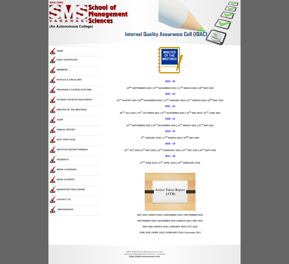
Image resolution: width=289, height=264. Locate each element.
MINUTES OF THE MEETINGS (72, 109)
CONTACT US (64, 199)
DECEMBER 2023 (173, 215)
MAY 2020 (148, 226)
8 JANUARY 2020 (151, 138)
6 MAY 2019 (148, 150)
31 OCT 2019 (132, 150)
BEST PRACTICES (66, 139)
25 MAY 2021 (206, 125)
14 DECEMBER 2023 (164, 88)
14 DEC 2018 (189, 150)
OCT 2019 (192, 226)
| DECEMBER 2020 (166, 221)
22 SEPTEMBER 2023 (139, 88)
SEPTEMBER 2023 (193, 215)
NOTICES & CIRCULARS (69, 79)
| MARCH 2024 (155, 215)
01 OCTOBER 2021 (148, 113)
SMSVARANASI (65, 209)
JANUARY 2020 (178, 226)
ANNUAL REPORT (66, 129)
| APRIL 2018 (157, 232)
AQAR (60, 119)
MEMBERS (62, 69)
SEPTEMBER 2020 (146, 221)
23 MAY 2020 (191, 138)
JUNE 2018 (145, 232)
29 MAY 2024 (206, 88)
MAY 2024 (142, 215)
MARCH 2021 (184, 221)
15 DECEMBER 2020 (164, 125)
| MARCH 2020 (160, 226)
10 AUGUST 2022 (127, 100)
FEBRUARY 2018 (174, 232)
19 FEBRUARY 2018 (188, 163)
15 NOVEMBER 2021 (172, 113)
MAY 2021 (198, 221)
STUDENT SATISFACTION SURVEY (75, 99)
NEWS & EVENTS (66, 179)
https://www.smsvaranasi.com (144, 256)
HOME (60, 51)
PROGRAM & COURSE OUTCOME (74, 89)
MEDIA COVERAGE (66, 169)
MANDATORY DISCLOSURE (71, 189)
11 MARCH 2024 (187, 88)
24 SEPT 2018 (208, 150)
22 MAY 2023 (215, 100)
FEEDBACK (63, 159)
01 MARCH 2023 (196, 100)
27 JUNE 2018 (148, 163)
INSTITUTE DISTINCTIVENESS (72, 149)
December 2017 (193, 232)
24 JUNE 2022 (212, 113)
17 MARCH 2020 (172, 138)
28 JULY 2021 (128, 113)
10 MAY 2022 (194, 113)
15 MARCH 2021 (187, 125)
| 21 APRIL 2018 (166, 163)
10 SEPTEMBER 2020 (138, 125)
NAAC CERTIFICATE (67, 60)
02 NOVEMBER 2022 (150, 100)
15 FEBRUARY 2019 (169, 150)
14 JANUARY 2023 (174, 100)
